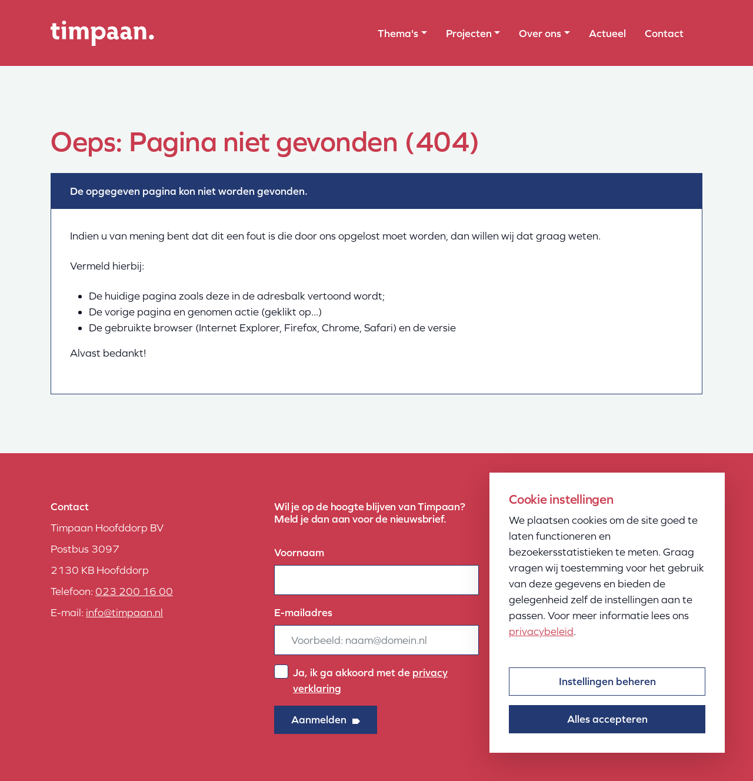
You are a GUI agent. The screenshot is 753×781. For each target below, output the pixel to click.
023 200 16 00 (134, 591)
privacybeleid (541, 631)
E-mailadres (303, 612)
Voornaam (299, 552)
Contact (664, 33)
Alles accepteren (607, 719)
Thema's (398, 33)
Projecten (469, 33)
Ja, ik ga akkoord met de (370, 680)
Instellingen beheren (607, 681)
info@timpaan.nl (124, 612)
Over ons (540, 33)
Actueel (607, 33)
